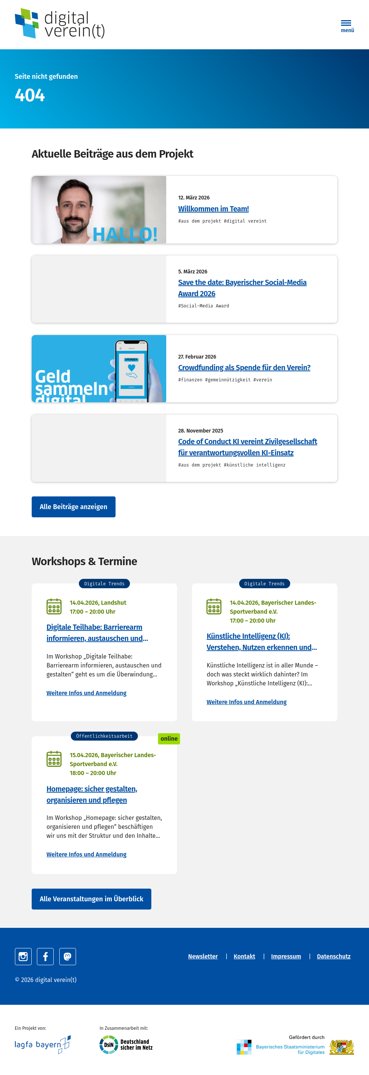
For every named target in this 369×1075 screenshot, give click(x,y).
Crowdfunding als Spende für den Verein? (244, 367)
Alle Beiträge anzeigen (73, 507)
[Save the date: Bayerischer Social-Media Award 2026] (99, 289)
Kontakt (244, 956)
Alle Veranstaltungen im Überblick (92, 899)
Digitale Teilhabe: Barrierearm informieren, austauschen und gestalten (95, 633)
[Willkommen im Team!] (99, 209)
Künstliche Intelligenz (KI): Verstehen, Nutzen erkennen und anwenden (258, 642)
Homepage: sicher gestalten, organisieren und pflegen (92, 794)
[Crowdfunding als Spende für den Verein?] (99, 368)
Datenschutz (334, 956)
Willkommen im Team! (213, 208)
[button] (347, 27)
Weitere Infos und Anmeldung (87, 693)
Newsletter (203, 956)
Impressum (286, 956)
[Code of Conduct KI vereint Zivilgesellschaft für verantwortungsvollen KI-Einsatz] (99, 448)
